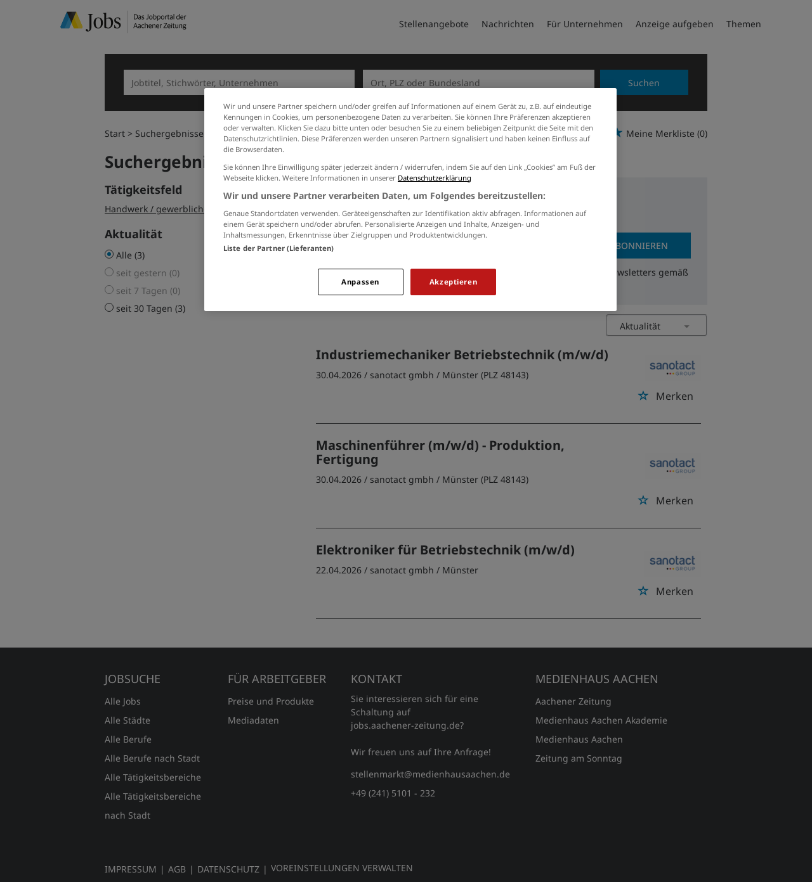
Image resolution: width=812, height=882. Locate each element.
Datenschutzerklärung (434, 177)
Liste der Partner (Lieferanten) (278, 248)
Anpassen (360, 281)
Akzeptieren (453, 281)
